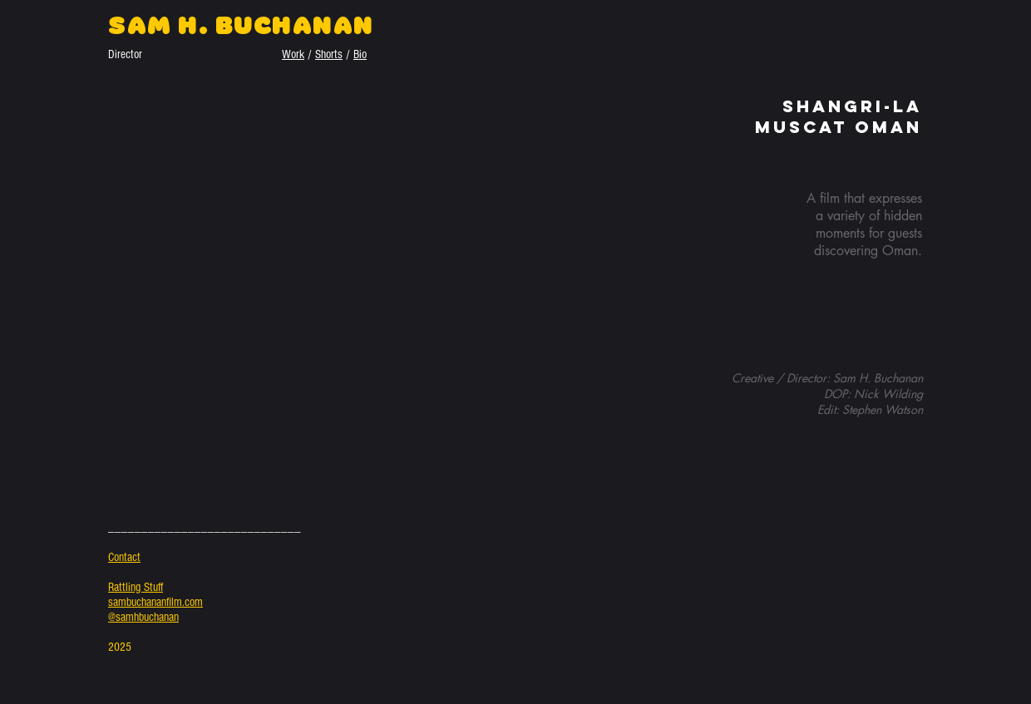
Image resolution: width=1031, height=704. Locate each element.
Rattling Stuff (135, 587)
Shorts (329, 54)
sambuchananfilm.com (155, 602)
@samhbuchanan (143, 617)
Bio (360, 54)
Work (293, 54)
